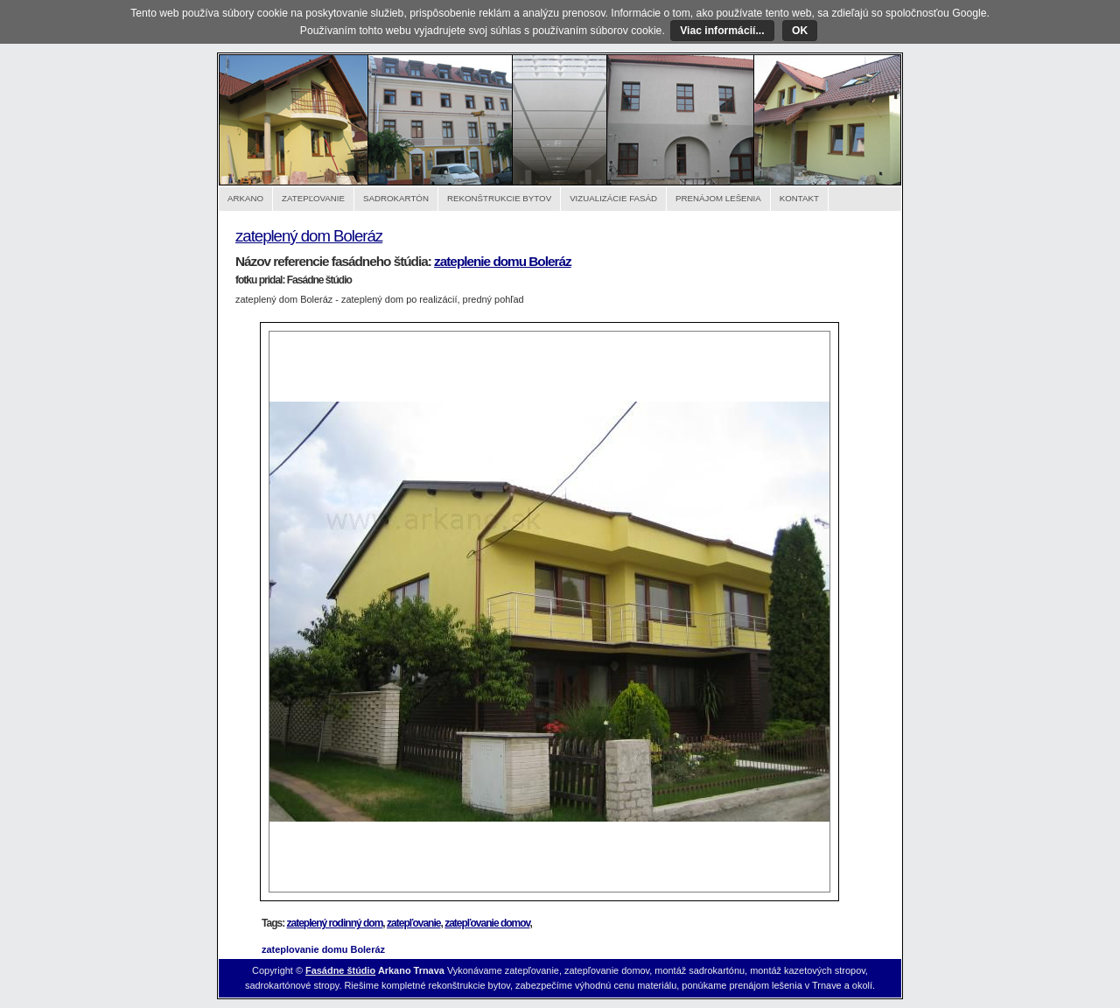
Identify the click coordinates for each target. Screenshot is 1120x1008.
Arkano (245, 198)
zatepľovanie (413, 923)
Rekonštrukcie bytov (499, 198)
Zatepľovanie (313, 198)
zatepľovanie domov (486, 923)
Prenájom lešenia (718, 198)
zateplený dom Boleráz (308, 236)
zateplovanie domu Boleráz (323, 949)
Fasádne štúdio (340, 970)
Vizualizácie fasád (613, 198)
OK (800, 30)
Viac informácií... (722, 30)
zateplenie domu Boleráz (502, 261)
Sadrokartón (396, 198)
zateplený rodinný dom (335, 923)
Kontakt (799, 198)
